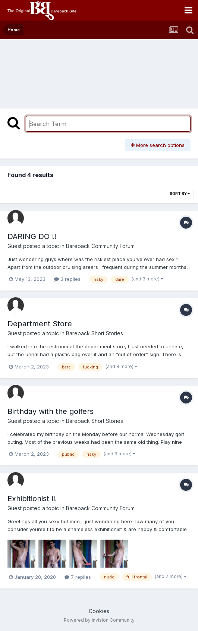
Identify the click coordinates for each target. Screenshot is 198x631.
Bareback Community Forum (100, 246)
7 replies (78, 577)
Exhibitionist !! (31, 498)
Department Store (39, 323)
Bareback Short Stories (94, 333)
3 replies (67, 279)
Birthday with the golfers (50, 411)
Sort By (180, 193)
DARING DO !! (31, 236)
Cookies (99, 611)
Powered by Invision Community (99, 620)
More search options (158, 145)
